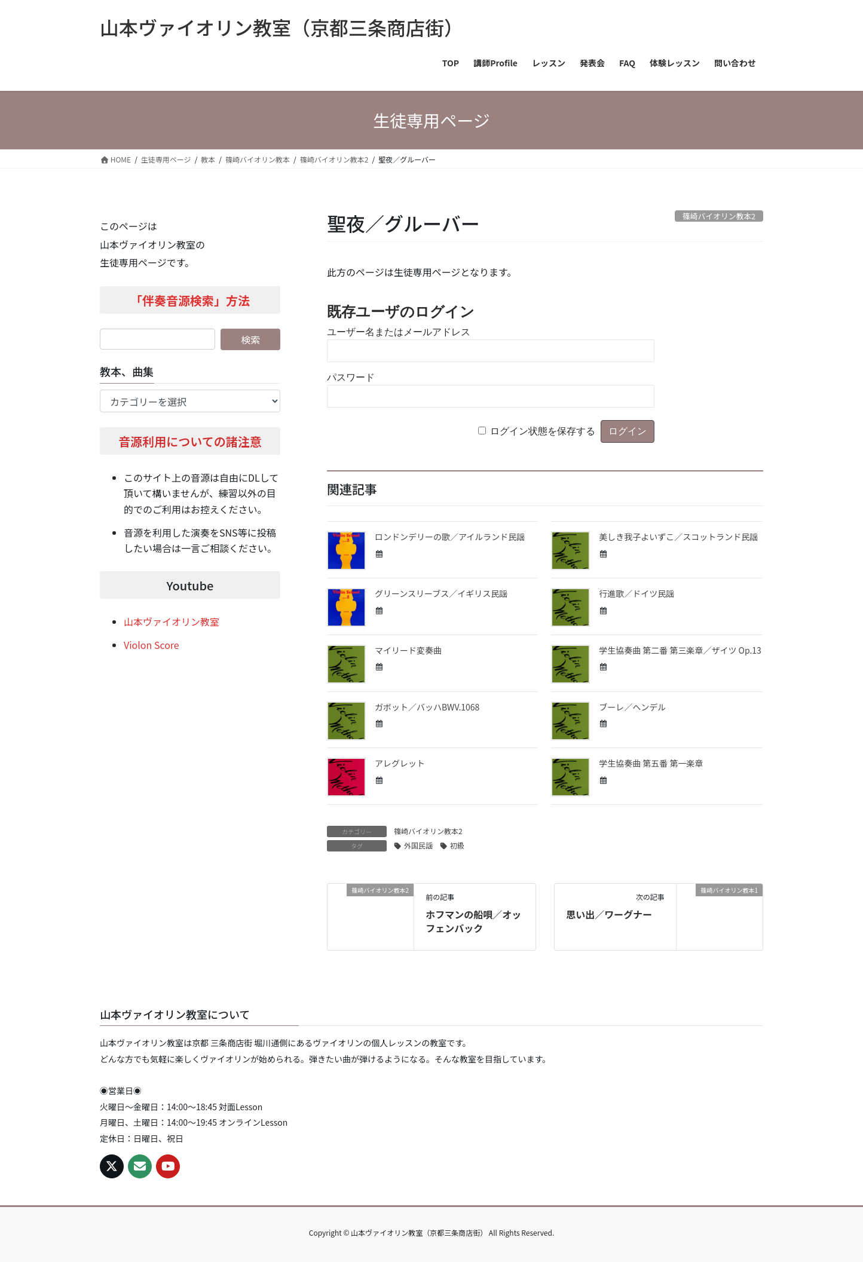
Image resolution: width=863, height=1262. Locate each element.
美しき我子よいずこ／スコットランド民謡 (678, 537)
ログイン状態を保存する (542, 431)
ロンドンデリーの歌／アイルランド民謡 (450, 537)
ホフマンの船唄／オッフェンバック (473, 921)
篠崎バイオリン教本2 (428, 831)
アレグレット (400, 763)
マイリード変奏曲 (408, 650)
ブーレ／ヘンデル (632, 707)
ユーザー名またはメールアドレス (398, 332)
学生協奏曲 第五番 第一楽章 (651, 763)
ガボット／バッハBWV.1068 (427, 707)
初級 (457, 845)
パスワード (351, 377)
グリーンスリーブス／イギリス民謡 (441, 593)
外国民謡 (418, 845)
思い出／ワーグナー (609, 914)
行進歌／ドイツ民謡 (636, 593)
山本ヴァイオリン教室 (171, 621)
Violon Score (151, 645)
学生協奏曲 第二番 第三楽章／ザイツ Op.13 (680, 650)
